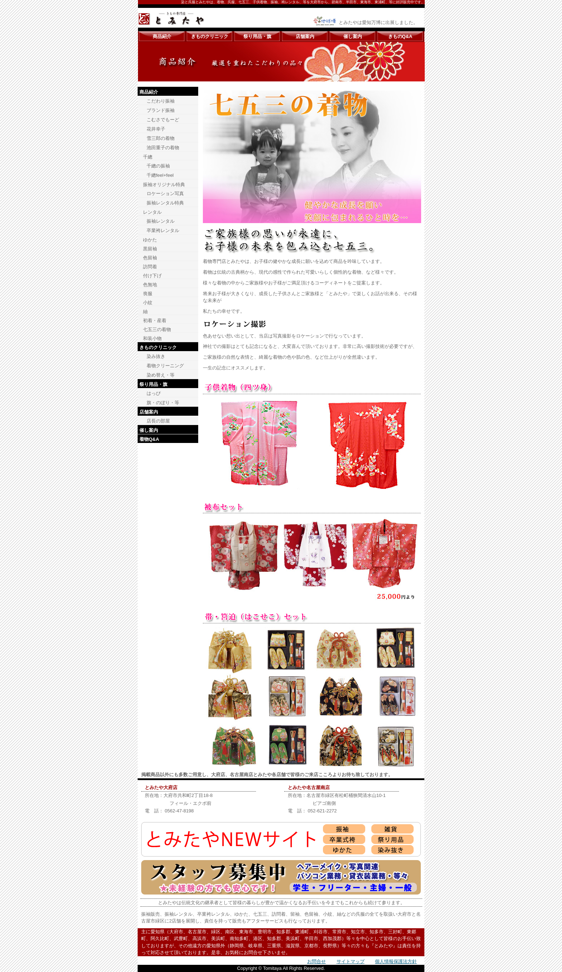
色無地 (150, 284)
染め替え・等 (161, 375)
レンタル (152, 212)
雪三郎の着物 (161, 138)
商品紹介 (162, 36)
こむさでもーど (163, 119)
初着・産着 (154, 320)
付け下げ (152, 275)
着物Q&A (149, 439)
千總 (147, 157)
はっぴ (154, 393)
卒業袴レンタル (163, 230)
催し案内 (352, 36)
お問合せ (316, 961)
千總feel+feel (160, 175)
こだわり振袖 (161, 101)
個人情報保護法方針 (396, 961)
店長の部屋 (158, 421)
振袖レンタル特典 (165, 203)
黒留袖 (150, 248)
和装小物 (152, 338)
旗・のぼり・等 (163, 402)
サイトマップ (351, 961)
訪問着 (150, 266)
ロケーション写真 (165, 193)
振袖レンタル (161, 221)
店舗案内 (305, 36)
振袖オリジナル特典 (164, 184)
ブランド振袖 (161, 110)
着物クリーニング (165, 365)
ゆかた (150, 239)
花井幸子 (156, 129)
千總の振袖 (158, 166)
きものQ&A (400, 36)
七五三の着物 (157, 329)
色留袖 (150, 257)
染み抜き (156, 356)
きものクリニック (209, 36)
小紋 (147, 302)
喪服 (147, 293)
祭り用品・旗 (257, 36)
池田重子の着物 (163, 147)
